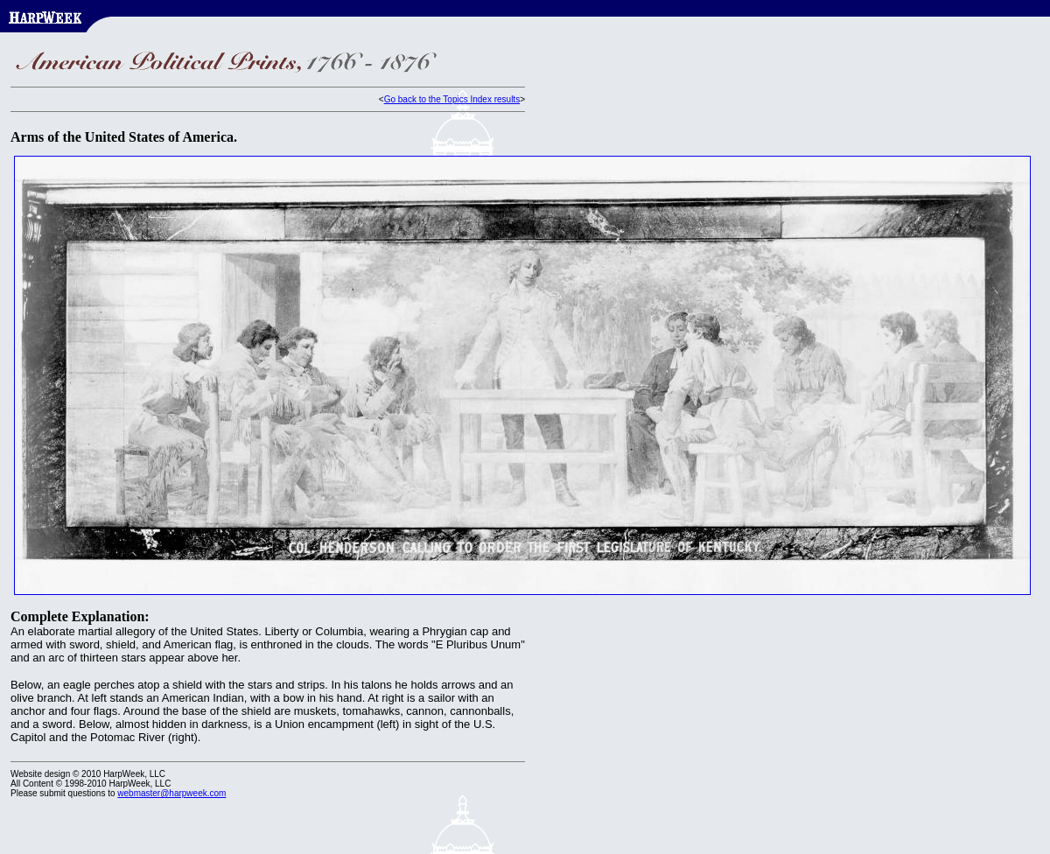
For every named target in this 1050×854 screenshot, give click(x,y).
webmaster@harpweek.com (171, 793)
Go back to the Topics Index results (452, 99)
